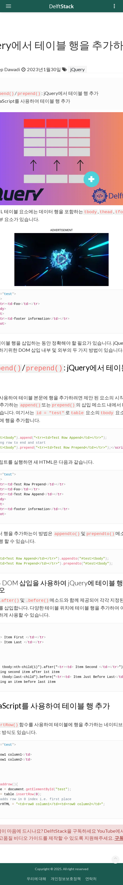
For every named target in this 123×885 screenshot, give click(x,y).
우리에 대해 (36, 878)
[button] (61, 259)
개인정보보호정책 (66, 878)
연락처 (91, 878)
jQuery (77, 69)
